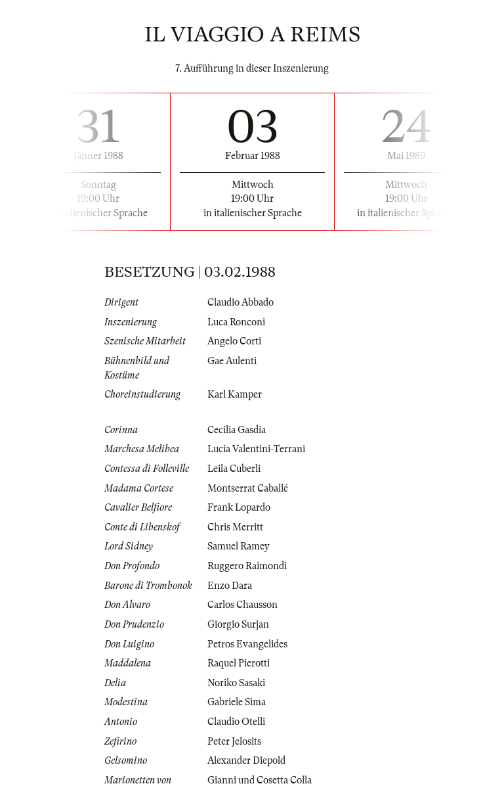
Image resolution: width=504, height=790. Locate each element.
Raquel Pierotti (238, 663)
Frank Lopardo (238, 507)
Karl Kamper (234, 394)
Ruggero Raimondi (247, 566)
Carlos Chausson (242, 604)
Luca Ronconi (236, 322)
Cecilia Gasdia (236, 430)
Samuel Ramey (238, 546)
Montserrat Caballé (247, 488)
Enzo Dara (229, 585)
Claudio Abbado (240, 302)
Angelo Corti (234, 341)
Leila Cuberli (234, 468)
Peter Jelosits (234, 741)
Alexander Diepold (246, 760)
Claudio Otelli (236, 721)
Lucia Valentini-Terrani (256, 449)
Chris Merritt (235, 527)
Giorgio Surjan (238, 624)
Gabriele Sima (236, 702)
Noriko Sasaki (236, 683)
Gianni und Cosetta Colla (259, 780)
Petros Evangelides (247, 644)
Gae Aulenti (232, 361)
